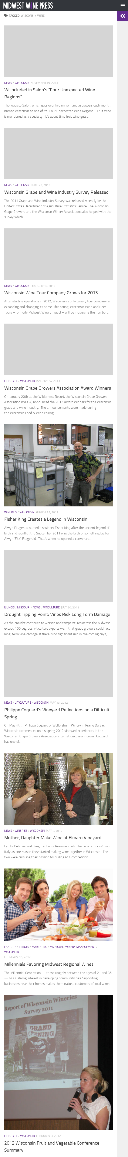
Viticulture (51, 607)
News (8, 83)
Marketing (39, 947)
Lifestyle (11, 381)
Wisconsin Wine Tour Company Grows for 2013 (51, 293)
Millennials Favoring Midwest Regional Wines (49, 964)
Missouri (23, 607)
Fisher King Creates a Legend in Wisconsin (45, 519)
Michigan (56, 947)
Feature (10, 947)
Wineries (10, 512)
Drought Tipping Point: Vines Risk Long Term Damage (57, 614)
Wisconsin (22, 83)
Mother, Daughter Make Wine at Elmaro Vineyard (52, 837)
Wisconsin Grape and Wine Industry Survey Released (56, 192)
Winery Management (80, 947)
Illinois (9, 607)
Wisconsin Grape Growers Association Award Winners (57, 388)
